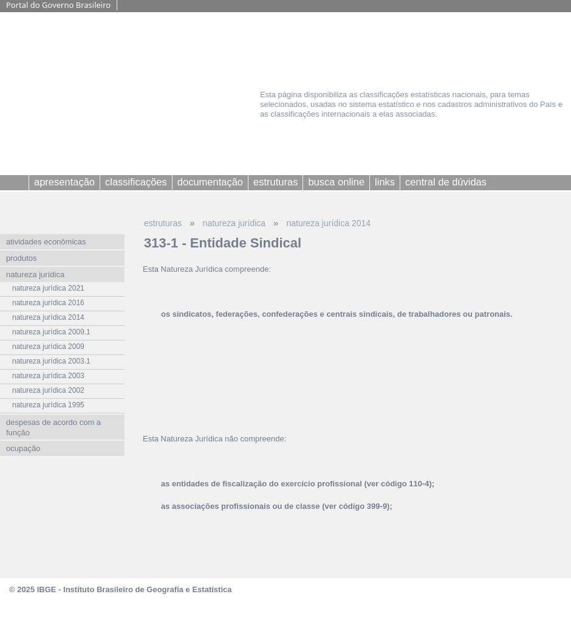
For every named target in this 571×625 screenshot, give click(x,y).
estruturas (163, 223)
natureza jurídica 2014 (328, 223)
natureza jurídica (234, 223)
